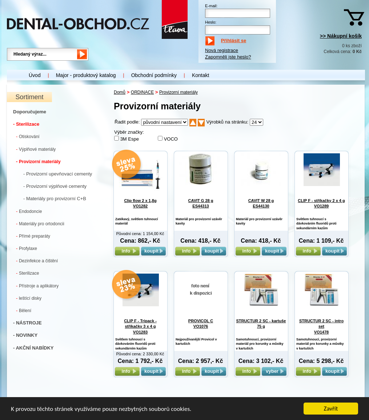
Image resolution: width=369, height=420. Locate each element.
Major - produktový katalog (86, 75)
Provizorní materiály (38, 161)
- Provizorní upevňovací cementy (57, 174)
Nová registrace (221, 50)
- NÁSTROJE (27, 323)
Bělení (23, 310)
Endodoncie (29, 211)
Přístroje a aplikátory (37, 285)
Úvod (35, 75)
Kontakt (200, 75)
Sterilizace (27, 273)
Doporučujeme (29, 111)
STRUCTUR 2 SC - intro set (321, 326)
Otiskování (28, 136)
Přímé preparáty (33, 236)
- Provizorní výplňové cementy (55, 186)
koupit (153, 251)
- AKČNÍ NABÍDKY (33, 348)
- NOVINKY (25, 335)
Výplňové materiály (36, 149)
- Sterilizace (26, 124)
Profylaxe (26, 248)
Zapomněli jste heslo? (228, 57)
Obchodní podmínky (154, 75)
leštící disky (28, 298)
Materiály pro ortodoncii (40, 223)
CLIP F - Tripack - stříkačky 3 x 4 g (140, 326)
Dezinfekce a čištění (37, 260)
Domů (119, 92)
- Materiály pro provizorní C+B (54, 198)
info (127, 251)
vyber (274, 371)
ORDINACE (142, 92)
